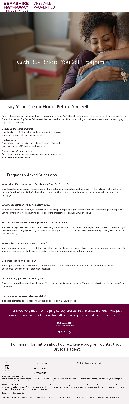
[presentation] (64, 332)
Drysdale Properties (34, 397)
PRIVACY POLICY (41, 368)
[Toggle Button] (123, 4)
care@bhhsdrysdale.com (111, 397)
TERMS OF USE (40, 363)
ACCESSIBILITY (40, 373)
